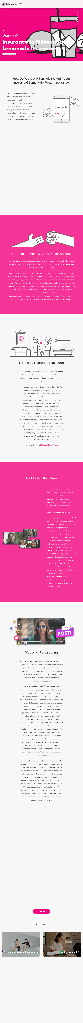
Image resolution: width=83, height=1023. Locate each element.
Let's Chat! (41, 911)
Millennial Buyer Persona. (49, 448)
